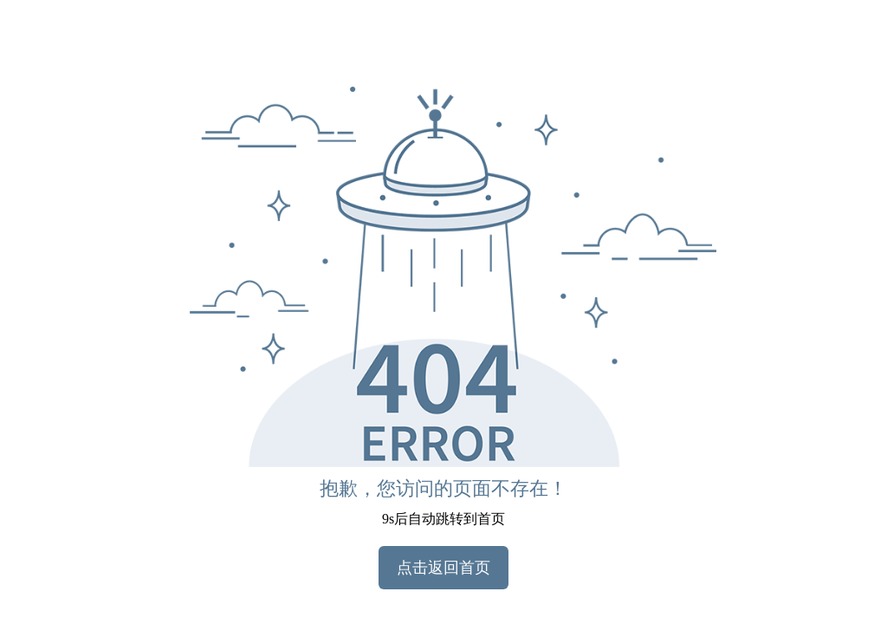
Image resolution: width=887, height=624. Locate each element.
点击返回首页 (443, 567)
